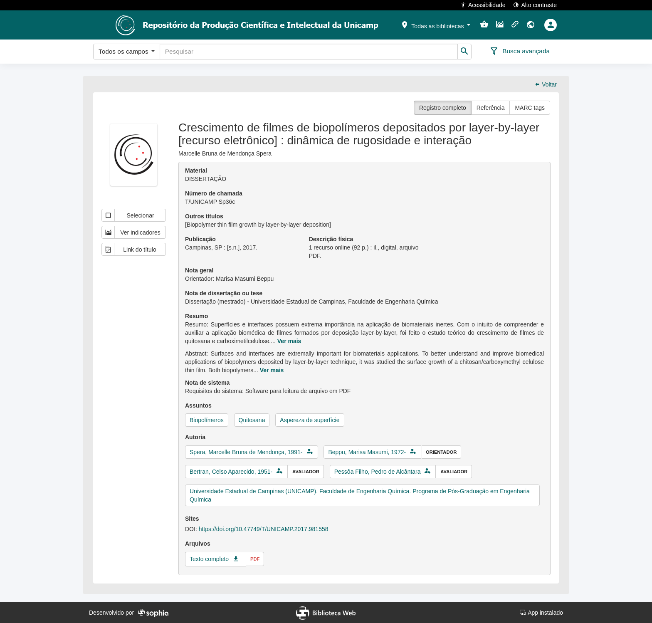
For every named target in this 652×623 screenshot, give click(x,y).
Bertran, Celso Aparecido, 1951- (231, 471)
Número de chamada (213, 193)
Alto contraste (535, 5)
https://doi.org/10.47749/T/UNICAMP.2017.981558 (263, 529)
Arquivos (197, 543)
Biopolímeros (207, 420)
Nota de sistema (207, 382)
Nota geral (199, 270)
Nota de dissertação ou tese (223, 293)
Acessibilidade (483, 5)
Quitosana (252, 420)
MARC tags (530, 107)
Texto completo (209, 559)
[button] (435, 24)
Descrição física (331, 239)
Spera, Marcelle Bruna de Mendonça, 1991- (246, 452)
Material (196, 170)
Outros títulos (204, 216)
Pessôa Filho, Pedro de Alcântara (377, 471)
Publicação (200, 239)
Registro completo (442, 107)
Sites (192, 518)
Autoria (195, 437)
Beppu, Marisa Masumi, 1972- (367, 452)
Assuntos (198, 405)
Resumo (196, 316)
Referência (491, 107)
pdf (254, 558)
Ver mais (289, 341)
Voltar (545, 84)
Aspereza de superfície (309, 420)
